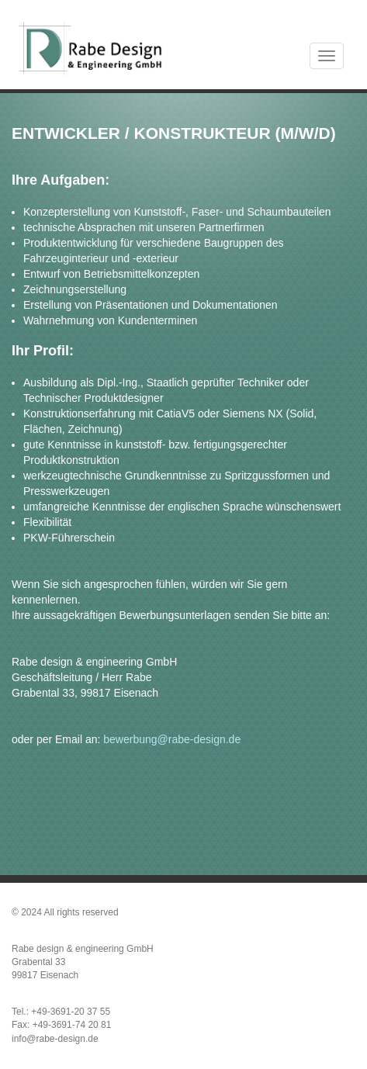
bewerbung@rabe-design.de (172, 739)
